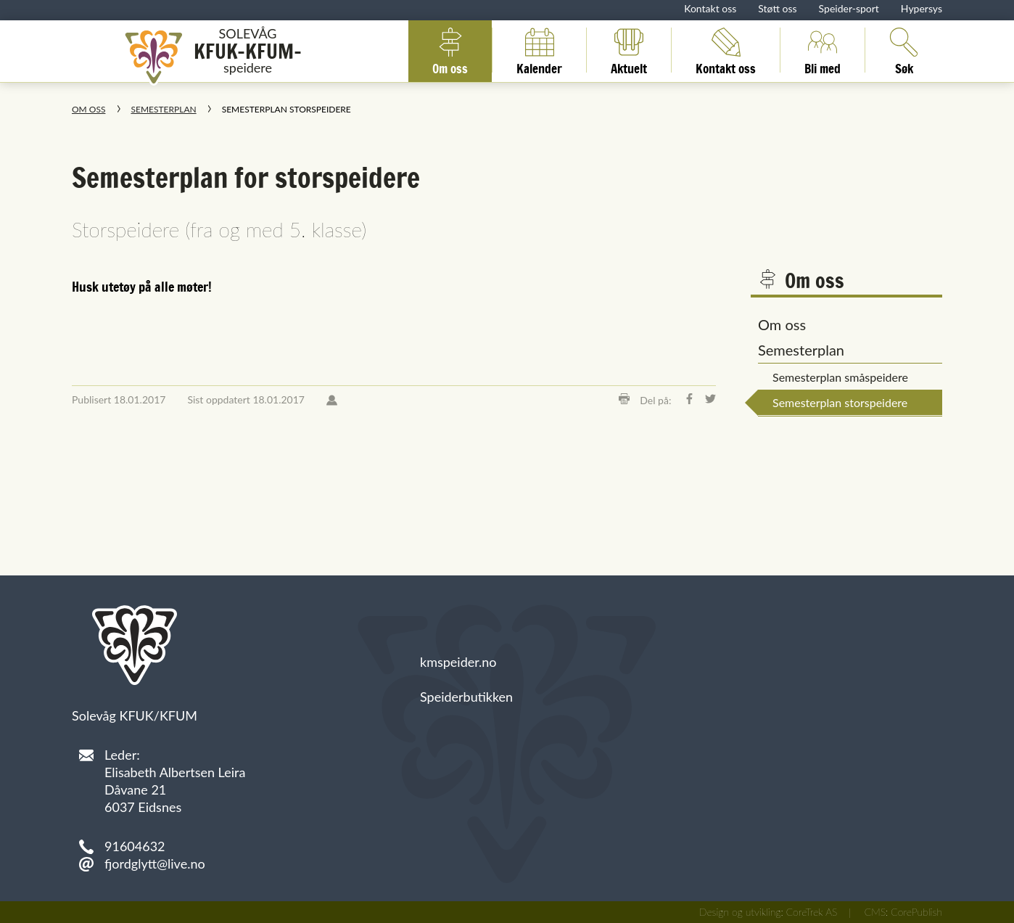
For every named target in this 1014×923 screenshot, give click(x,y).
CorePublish (916, 912)
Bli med (822, 50)
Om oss (450, 50)
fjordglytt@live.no (154, 863)
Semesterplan (163, 109)
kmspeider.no (458, 662)
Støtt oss (777, 8)
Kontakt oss (710, 8)
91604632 (134, 846)
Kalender (539, 50)
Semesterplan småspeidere (840, 377)
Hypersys (921, 8)
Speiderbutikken (466, 697)
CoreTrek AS (812, 912)
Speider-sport (849, 8)
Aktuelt (629, 50)
